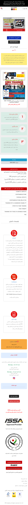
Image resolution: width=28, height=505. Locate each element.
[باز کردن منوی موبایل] (25, 8)
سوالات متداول (24, 481)
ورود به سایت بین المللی (14, 401)
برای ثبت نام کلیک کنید (14, 38)
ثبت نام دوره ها (24, 479)
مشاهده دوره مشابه (14, 396)
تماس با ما (25, 483)
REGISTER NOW (14, 42)
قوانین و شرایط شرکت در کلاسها (21, 485)
